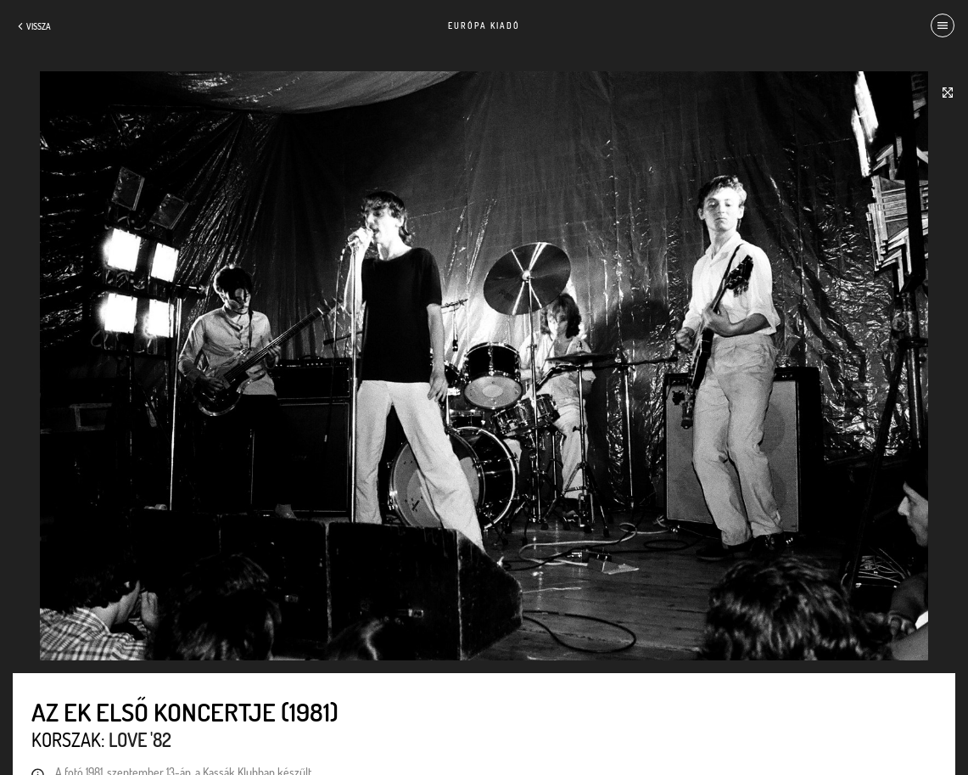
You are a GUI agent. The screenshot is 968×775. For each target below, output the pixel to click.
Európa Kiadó (484, 25)
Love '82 (140, 739)
